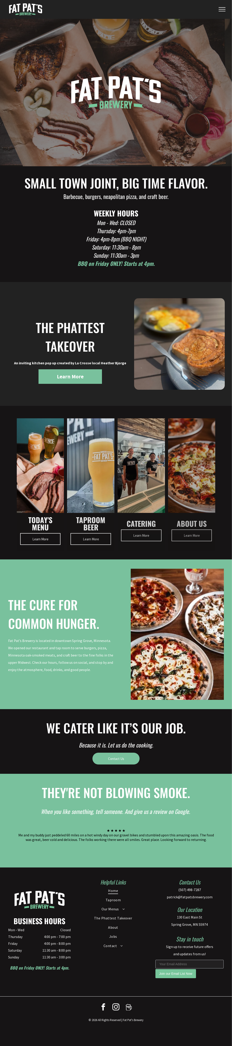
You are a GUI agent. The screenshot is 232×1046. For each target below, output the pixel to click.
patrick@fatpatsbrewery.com (190, 897)
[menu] (222, 9)
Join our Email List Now (175, 973)
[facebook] (103, 1007)
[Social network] (129, 1007)
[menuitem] (113, 890)
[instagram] (116, 1007)
